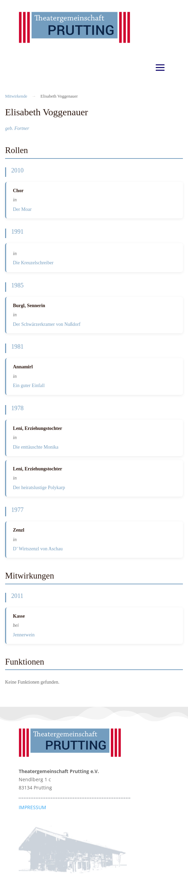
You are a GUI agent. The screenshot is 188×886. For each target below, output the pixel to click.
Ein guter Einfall (29, 385)
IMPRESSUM (32, 807)
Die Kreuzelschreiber (33, 262)
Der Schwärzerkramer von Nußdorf (47, 324)
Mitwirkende (16, 96)
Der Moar (22, 209)
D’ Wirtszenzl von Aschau (38, 548)
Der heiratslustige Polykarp (39, 487)
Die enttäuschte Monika (35, 447)
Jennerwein (24, 634)
